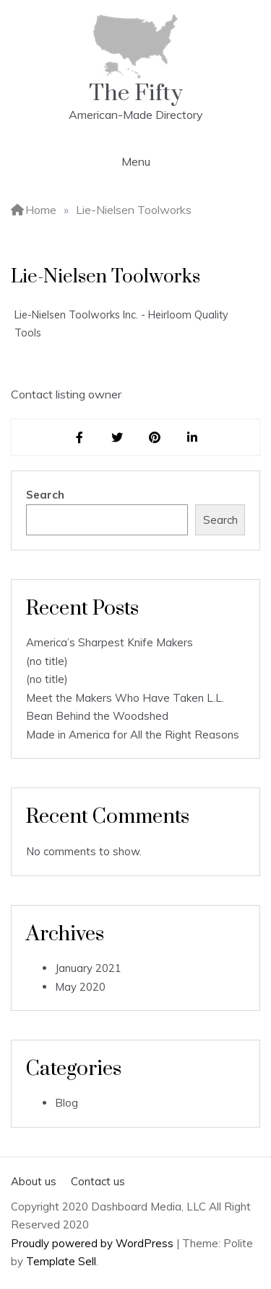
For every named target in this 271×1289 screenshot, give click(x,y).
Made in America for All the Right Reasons (132, 734)
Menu (135, 161)
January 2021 (88, 968)
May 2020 (80, 987)
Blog (66, 1103)
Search (45, 494)
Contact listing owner (66, 394)
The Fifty (136, 93)
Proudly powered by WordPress (93, 1243)
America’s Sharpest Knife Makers (109, 642)
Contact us (98, 1181)
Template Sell (61, 1261)
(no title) (47, 661)
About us (33, 1181)
